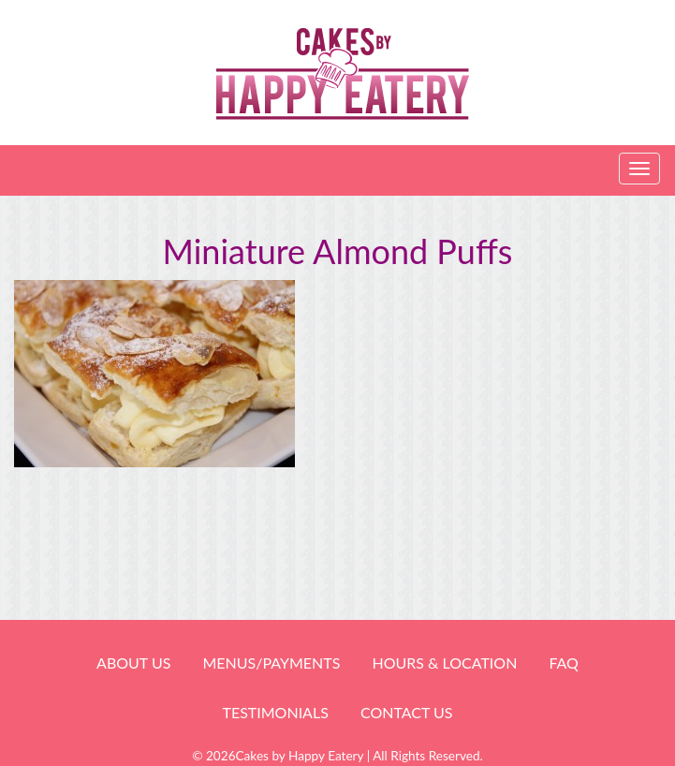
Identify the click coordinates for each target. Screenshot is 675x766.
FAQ (563, 662)
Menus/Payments (271, 662)
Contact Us (406, 712)
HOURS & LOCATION (444, 662)
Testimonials (275, 712)
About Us (133, 662)
